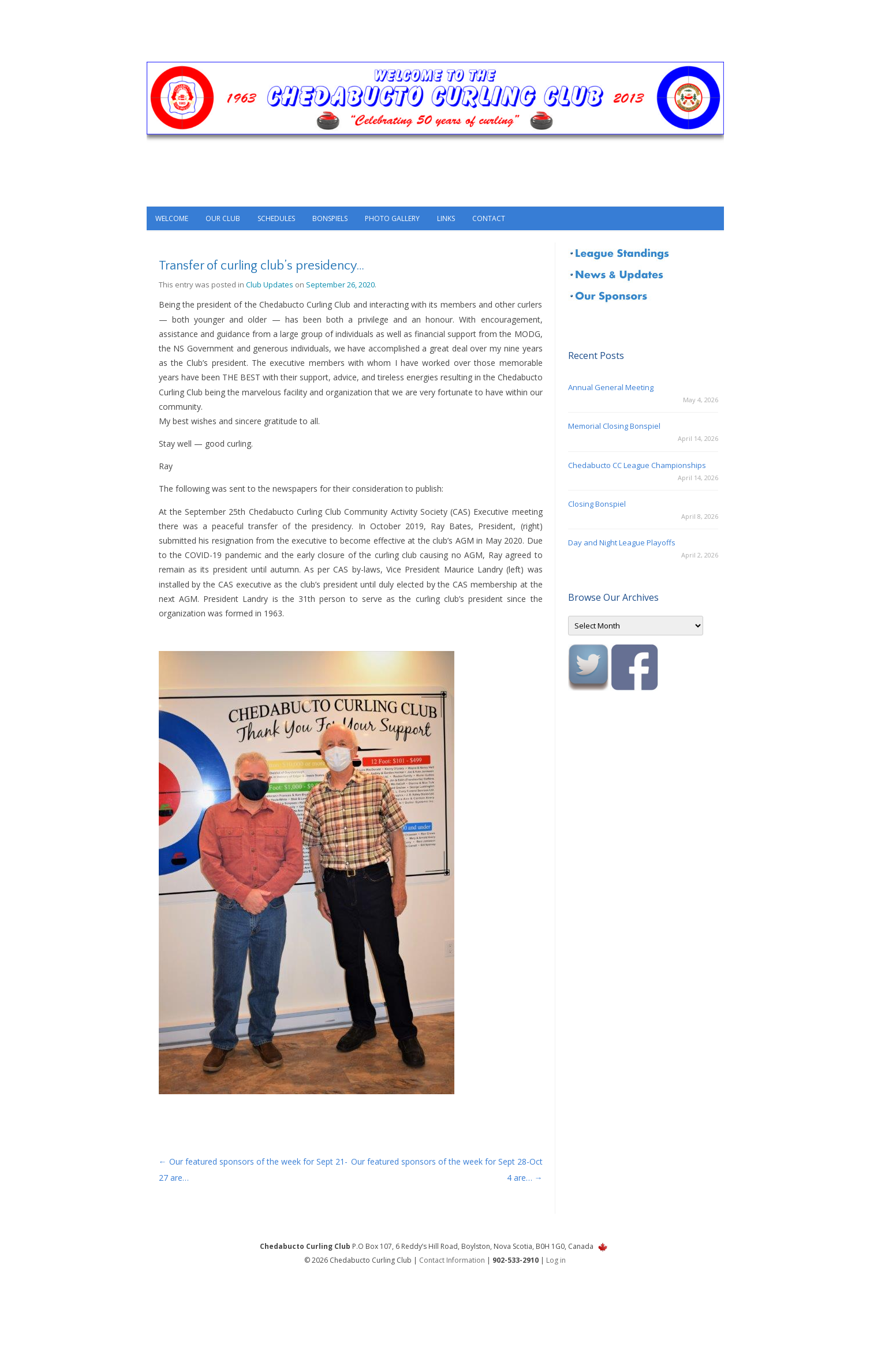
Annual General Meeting (611, 387)
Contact (488, 218)
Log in (556, 1260)
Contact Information (452, 1260)
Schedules (276, 218)
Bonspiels (330, 218)
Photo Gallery (392, 218)
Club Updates (269, 284)
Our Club (223, 218)
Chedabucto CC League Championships (637, 465)
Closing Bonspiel (597, 504)
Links (446, 218)
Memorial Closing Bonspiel (614, 426)
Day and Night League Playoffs (621, 542)
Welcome (171, 218)
